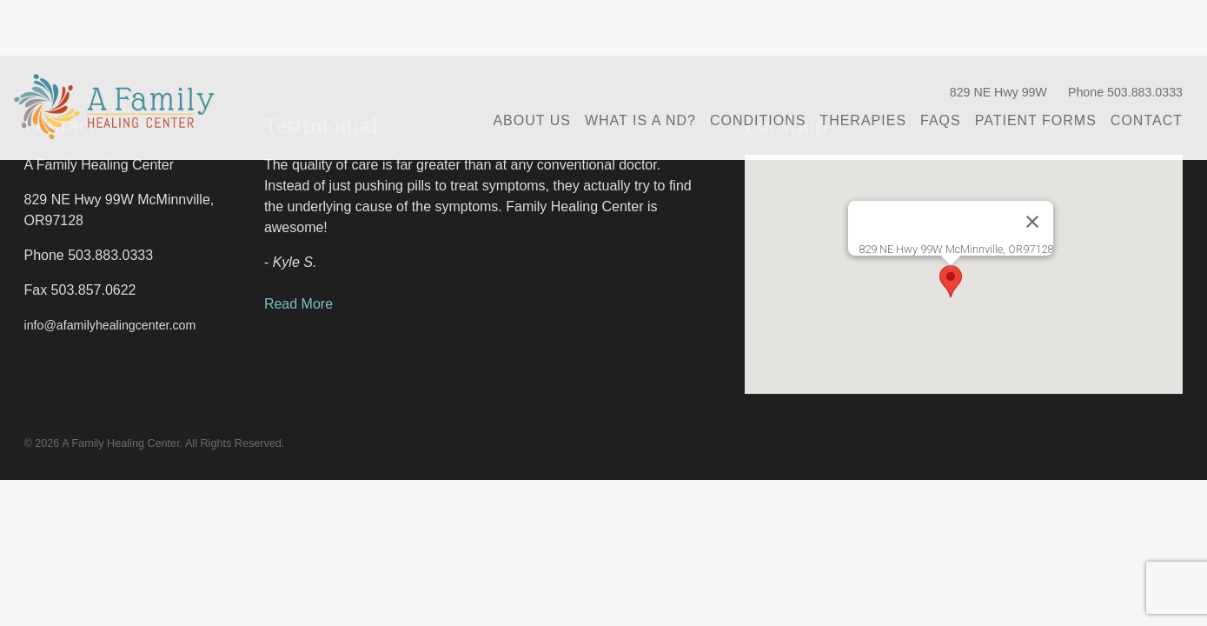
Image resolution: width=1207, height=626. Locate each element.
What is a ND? (640, 120)
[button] (950, 281)
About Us (532, 120)
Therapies (862, 120)
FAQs (940, 120)
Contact (1147, 120)
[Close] (1032, 222)
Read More (298, 303)
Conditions (758, 120)
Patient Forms (1036, 120)
